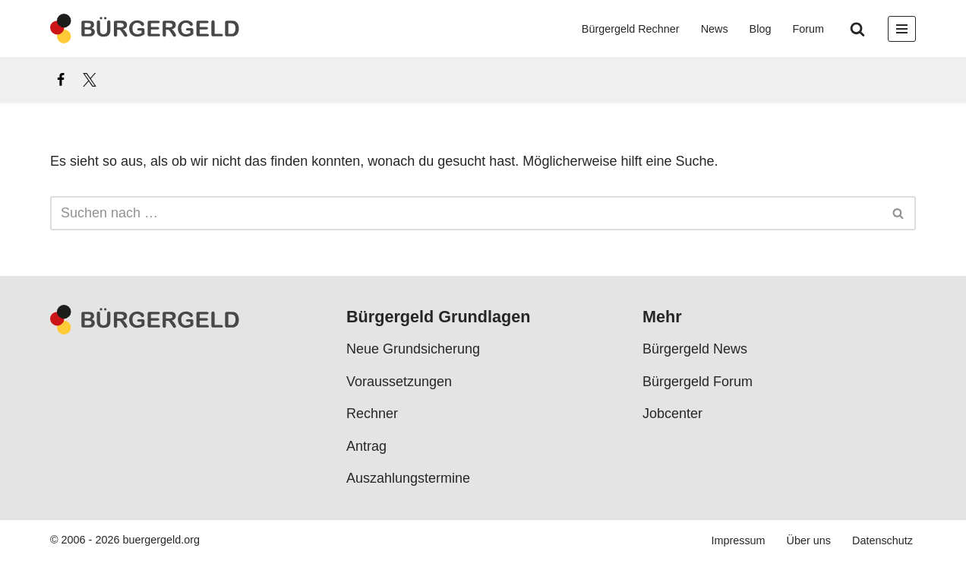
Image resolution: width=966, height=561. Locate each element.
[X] (89, 79)
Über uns (809, 541)
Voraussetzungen (399, 382)
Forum (808, 29)
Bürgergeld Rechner (631, 29)
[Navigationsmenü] (902, 29)
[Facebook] (60, 79)
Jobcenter (672, 414)
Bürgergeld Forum (697, 382)
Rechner (372, 414)
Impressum (738, 541)
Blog (761, 29)
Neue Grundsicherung (413, 349)
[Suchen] (857, 28)
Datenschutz (882, 541)
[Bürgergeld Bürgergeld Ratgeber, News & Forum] (145, 28)
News (714, 29)
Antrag (366, 446)
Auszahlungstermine (408, 479)
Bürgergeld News (694, 349)
